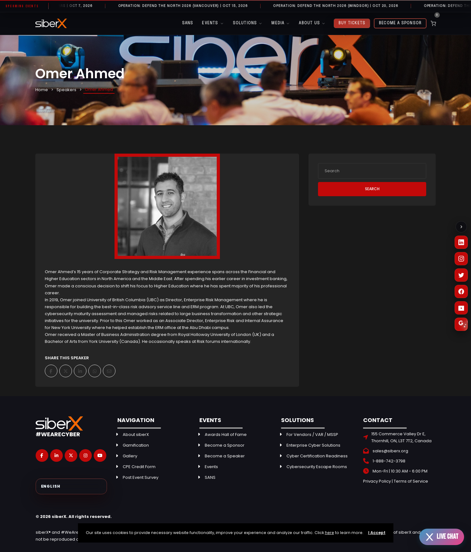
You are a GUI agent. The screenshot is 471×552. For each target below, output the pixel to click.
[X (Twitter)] (461, 275)
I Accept (377, 532)
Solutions (248, 23)
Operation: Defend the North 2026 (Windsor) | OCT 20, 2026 (340, 6)
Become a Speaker (225, 456)
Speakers (66, 90)
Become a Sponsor (400, 23)
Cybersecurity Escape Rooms (316, 467)
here (329, 532)
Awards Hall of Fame (226, 434)
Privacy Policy (377, 481)
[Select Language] (71, 486)
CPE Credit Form (139, 467)
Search (372, 188)
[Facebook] (461, 291)
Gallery (130, 456)
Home (41, 90)
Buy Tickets (352, 23)
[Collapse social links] (461, 226)
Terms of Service (411, 481)
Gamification (136, 445)
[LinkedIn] (461, 242)
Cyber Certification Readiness (317, 456)
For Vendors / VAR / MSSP (312, 434)
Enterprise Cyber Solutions (313, 445)
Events (213, 23)
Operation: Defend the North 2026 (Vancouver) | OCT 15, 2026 (188, 6)
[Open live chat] (441, 537)
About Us (312, 23)
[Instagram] (461, 258)
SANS (187, 23)
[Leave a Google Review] (461, 324)
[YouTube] (461, 307)
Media (280, 23)
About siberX (136, 434)
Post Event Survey (140, 477)
